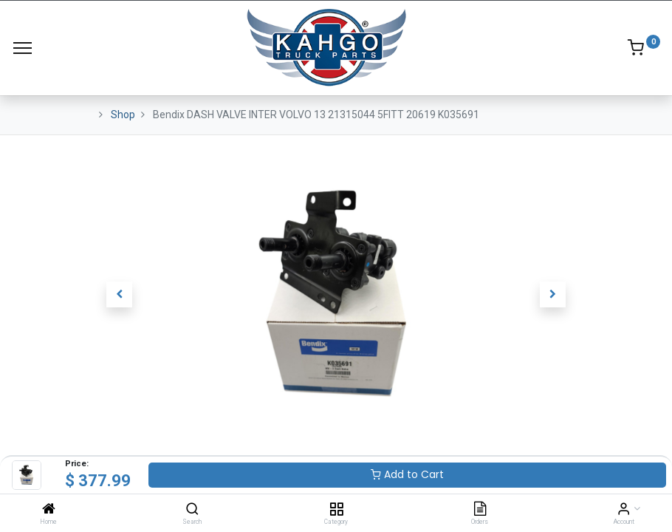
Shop (123, 114)
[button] (119, 294)
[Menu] (22, 48)
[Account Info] (624, 510)
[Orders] (480, 510)
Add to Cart (407, 474)
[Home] (48, 510)
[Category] (336, 510)
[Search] (192, 510)
